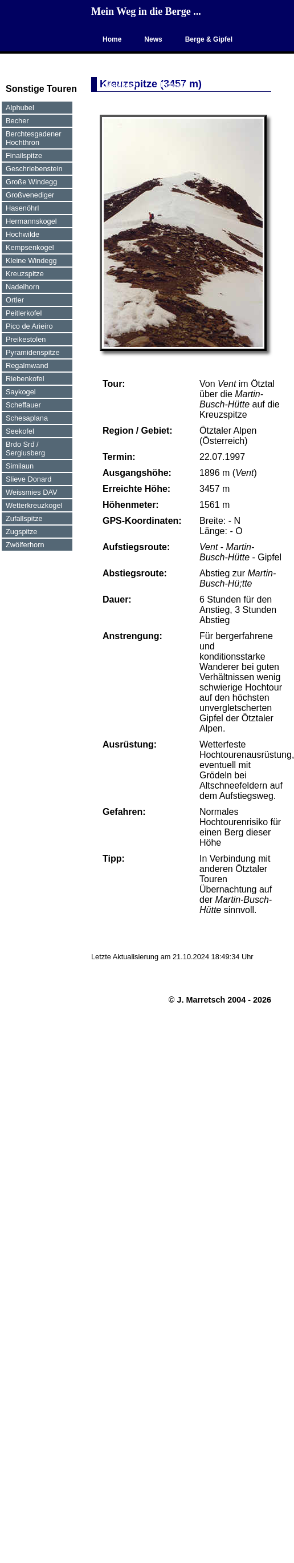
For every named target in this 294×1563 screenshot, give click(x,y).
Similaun (20, 466)
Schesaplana (27, 418)
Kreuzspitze (25, 273)
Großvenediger (30, 195)
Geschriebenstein (34, 168)
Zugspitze (21, 531)
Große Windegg (31, 181)
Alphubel (20, 107)
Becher (17, 120)
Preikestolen (26, 339)
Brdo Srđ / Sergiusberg (25, 448)
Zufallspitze (24, 518)
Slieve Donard (28, 479)
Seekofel (20, 431)
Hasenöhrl (22, 208)
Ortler (15, 300)
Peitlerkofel (24, 313)
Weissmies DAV (32, 492)
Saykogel (21, 391)
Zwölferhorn (25, 544)
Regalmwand (27, 365)
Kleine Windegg (31, 260)
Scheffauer (23, 405)
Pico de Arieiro (29, 326)
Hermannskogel (31, 221)
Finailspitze (24, 155)
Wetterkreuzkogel (34, 505)
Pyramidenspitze (33, 352)
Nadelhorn (22, 286)
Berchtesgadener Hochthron (33, 138)
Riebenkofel (25, 378)
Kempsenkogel (30, 247)
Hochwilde (22, 234)
